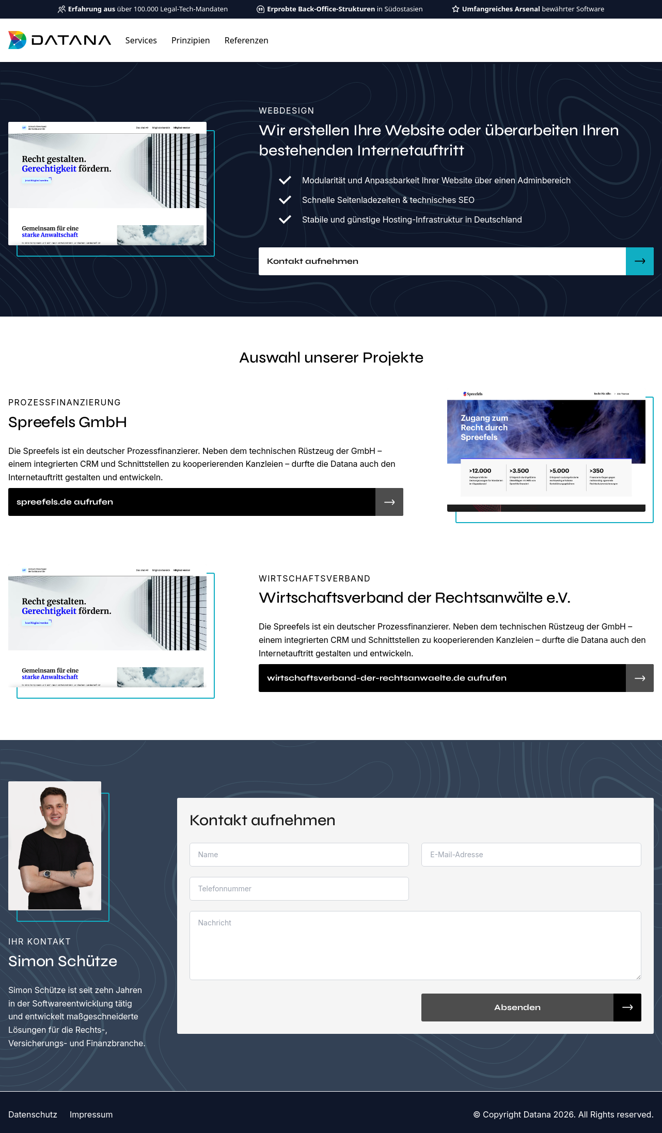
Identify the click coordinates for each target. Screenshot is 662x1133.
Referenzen (247, 40)
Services (141, 40)
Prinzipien (190, 40)
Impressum (91, 1114)
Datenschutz (32, 1114)
